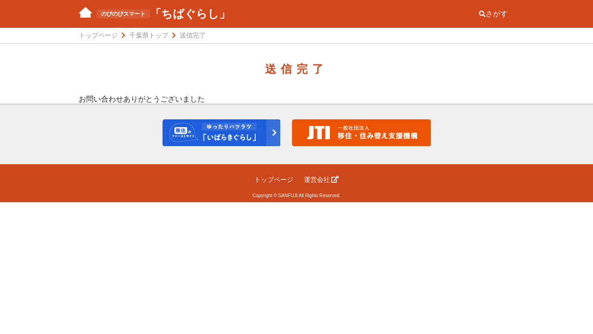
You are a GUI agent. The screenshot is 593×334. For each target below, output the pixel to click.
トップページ (273, 179)
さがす (493, 14)
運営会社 (321, 179)
